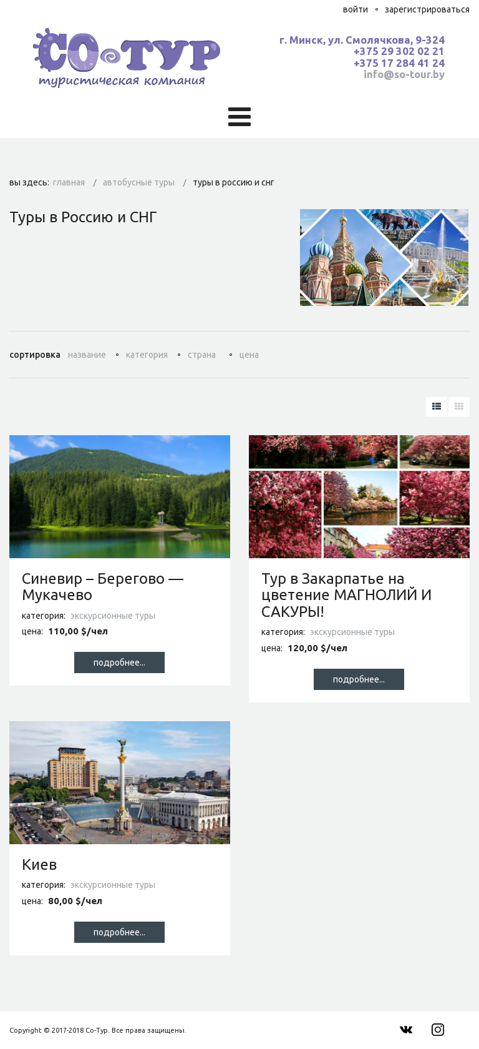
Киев (39, 864)
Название (87, 355)
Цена (249, 355)
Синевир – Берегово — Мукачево (102, 586)
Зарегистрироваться (427, 9)
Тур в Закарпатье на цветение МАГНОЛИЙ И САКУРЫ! (346, 595)
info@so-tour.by (404, 74)
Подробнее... (119, 662)
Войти (355, 9)
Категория (147, 355)
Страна (202, 355)
